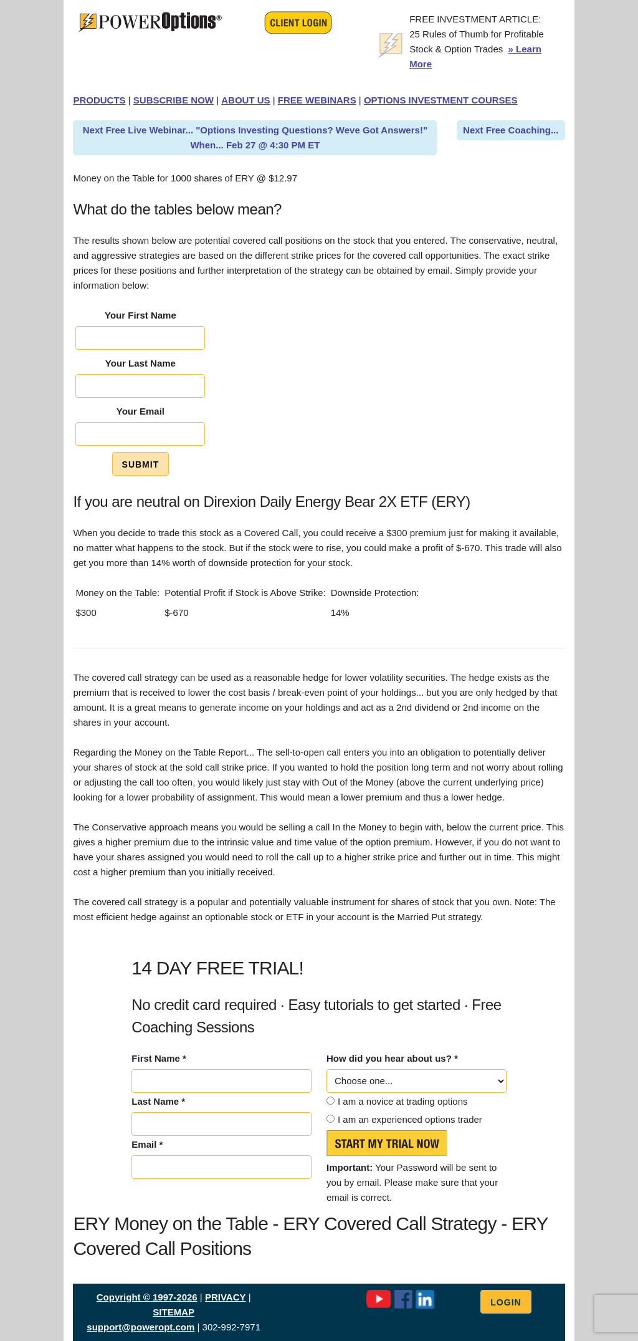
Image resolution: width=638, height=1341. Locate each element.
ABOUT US (245, 100)
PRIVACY (225, 1297)
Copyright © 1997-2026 (147, 1297)
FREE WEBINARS (317, 100)
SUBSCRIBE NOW (173, 100)
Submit (141, 464)
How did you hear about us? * (392, 1058)
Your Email (140, 411)
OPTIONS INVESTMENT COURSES (441, 100)
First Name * (158, 1058)
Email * (147, 1144)
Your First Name (140, 315)
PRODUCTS (99, 100)
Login (505, 1302)
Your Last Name (140, 363)
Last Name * (158, 1101)
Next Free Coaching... (510, 130)
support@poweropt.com (140, 1327)
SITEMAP (173, 1312)
